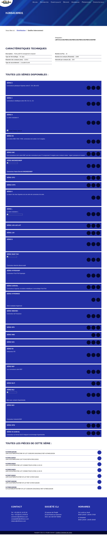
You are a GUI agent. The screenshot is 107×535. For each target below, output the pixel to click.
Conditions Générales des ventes (64, 532)
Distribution (21, 30)
